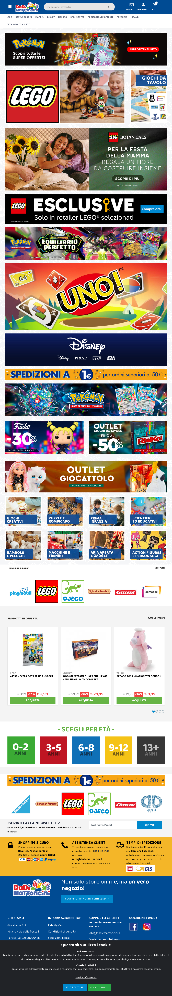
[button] (156, 7)
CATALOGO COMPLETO (18, 24)
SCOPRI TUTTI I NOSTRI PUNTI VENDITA (87, 899)
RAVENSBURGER (24, 17)
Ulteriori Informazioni (86, 977)
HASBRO (62, 17)
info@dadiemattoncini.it (104, 933)
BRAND (135, 17)
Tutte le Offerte (156, 618)
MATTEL (39, 17)
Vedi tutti (160, 568)
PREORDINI (122, 17)
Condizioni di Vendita (62, 931)
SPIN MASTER (77, 17)
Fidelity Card (56, 925)
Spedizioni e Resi (59, 938)
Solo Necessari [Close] (75, 987)
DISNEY (51, 17)
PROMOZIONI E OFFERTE (100, 17)
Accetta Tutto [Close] (99, 987)
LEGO (9, 17)
